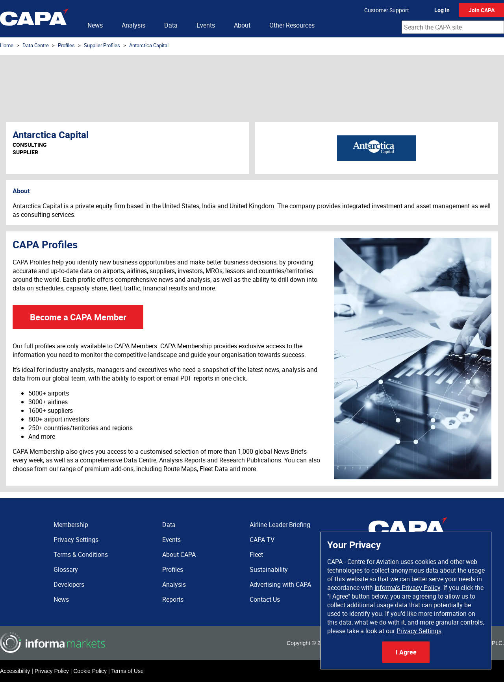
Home (6, 45)
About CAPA (179, 554)
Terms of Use (127, 671)
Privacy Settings (419, 631)
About (242, 25)
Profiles (66, 45)
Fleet (256, 554)
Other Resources (292, 25)
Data (171, 25)
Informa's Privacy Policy (407, 587)
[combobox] (453, 27)
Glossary (66, 569)
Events (205, 25)
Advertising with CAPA (280, 584)
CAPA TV (262, 539)
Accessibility (15, 671)
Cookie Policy (90, 671)
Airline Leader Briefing (280, 524)
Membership (71, 524)
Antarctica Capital (149, 45)
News (95, 25)
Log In (442, 10)
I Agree (406, 652)
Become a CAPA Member (78, 317)
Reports (172, 599)
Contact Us (265, 599)
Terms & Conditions (81, 554)
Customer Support (386, 10)
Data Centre (35, 45)
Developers (69, 584)
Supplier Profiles (102, 45)
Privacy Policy (52, 671)
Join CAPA (482, 10)
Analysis (133, 25)
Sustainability (269, 569)
